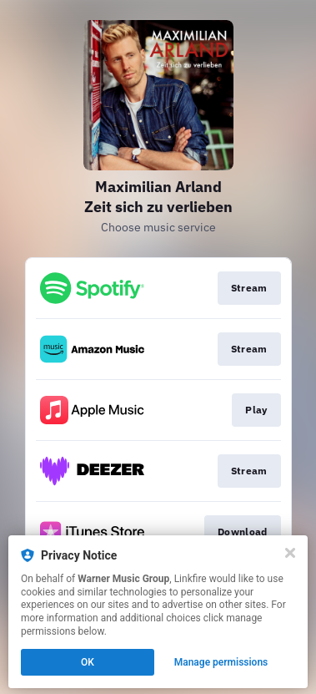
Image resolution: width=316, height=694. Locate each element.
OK (87, 662)
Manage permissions (221, 662)
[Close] (290, 552)
